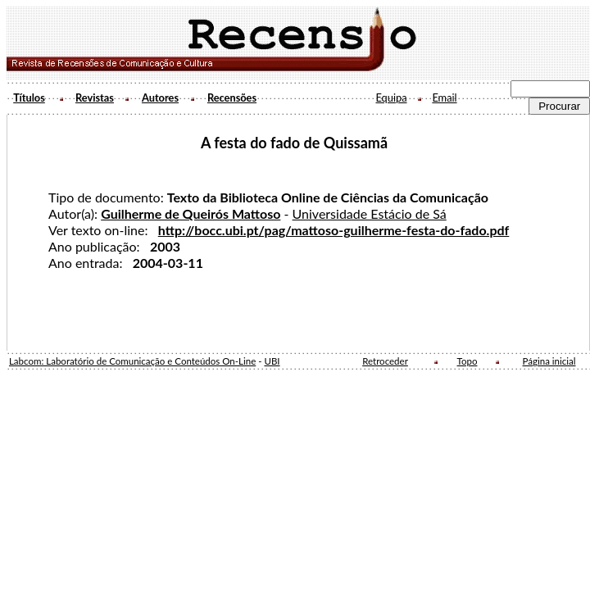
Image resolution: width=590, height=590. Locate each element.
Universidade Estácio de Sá (370, 213)
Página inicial (549, 361)
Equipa (390, 97)
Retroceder (385, 361)
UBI (271, 361)
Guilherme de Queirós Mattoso (190, 213)
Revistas (94, 97)
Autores (160, 97)
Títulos (29, 97)
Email (444, 97)
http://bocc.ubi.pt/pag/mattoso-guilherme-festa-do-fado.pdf (334, 230)
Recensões (231, 97)
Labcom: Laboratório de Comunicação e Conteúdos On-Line (132, 361)
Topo (467, 361)
